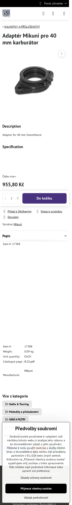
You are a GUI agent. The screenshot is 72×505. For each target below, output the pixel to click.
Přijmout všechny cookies (36, 488)
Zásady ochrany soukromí (36, 477)
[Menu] (64, 13)
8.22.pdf (29, 361)
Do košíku (44, 198)
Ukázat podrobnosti (36, 497)
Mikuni (18, 224)
